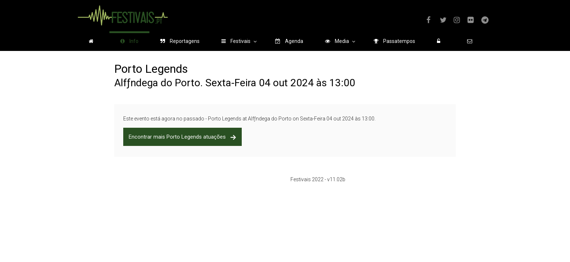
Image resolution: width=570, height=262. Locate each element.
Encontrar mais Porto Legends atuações (182, 137)
